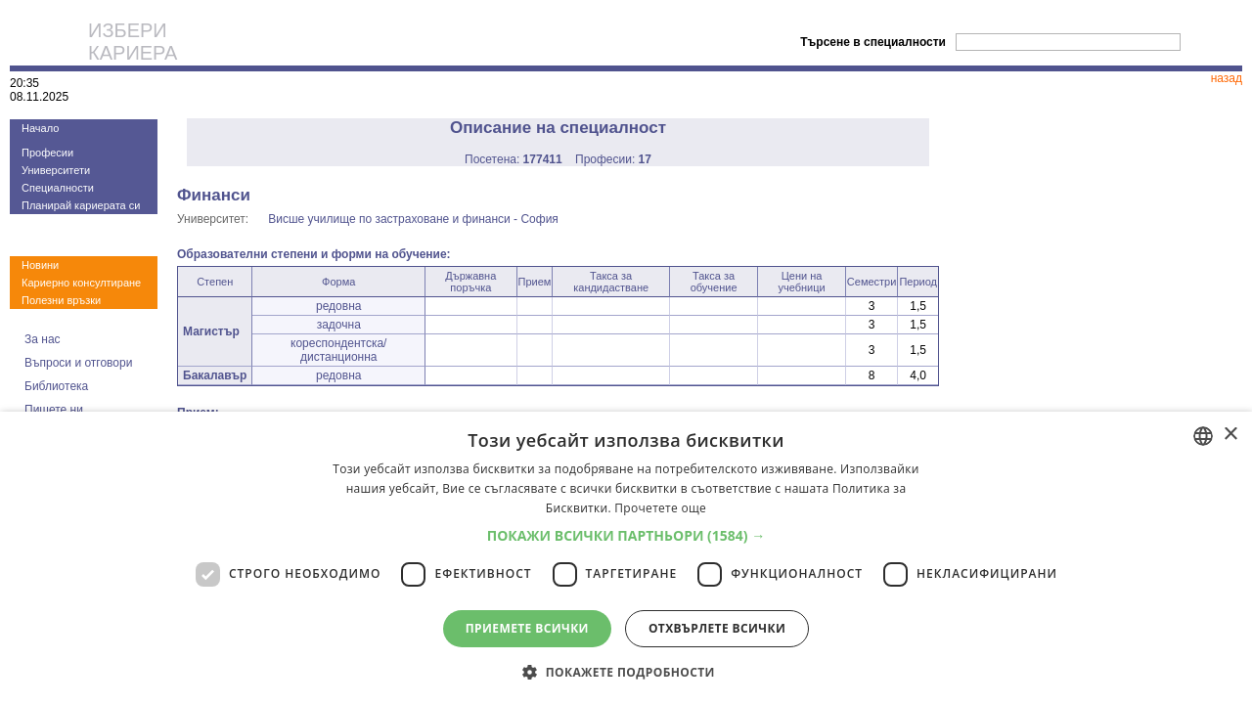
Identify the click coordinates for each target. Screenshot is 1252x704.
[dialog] (626, 558)
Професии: (613, 159)
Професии (47, 152)
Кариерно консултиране (81, 282)
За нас (42, 339)
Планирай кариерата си (81, 205)
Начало (40, 128)
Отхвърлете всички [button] (716, 628)
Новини (40, 265)
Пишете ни (53, 410)
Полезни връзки (61, 300)
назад (1226, 78)
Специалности (58, 188)
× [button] (1230, 434)
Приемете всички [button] (527, 628)
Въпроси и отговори (78, 363)
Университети (56, 170)
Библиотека (56, 386)
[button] (626, 535)
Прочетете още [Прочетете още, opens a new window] (660, 508)
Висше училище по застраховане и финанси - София (413, 219)
